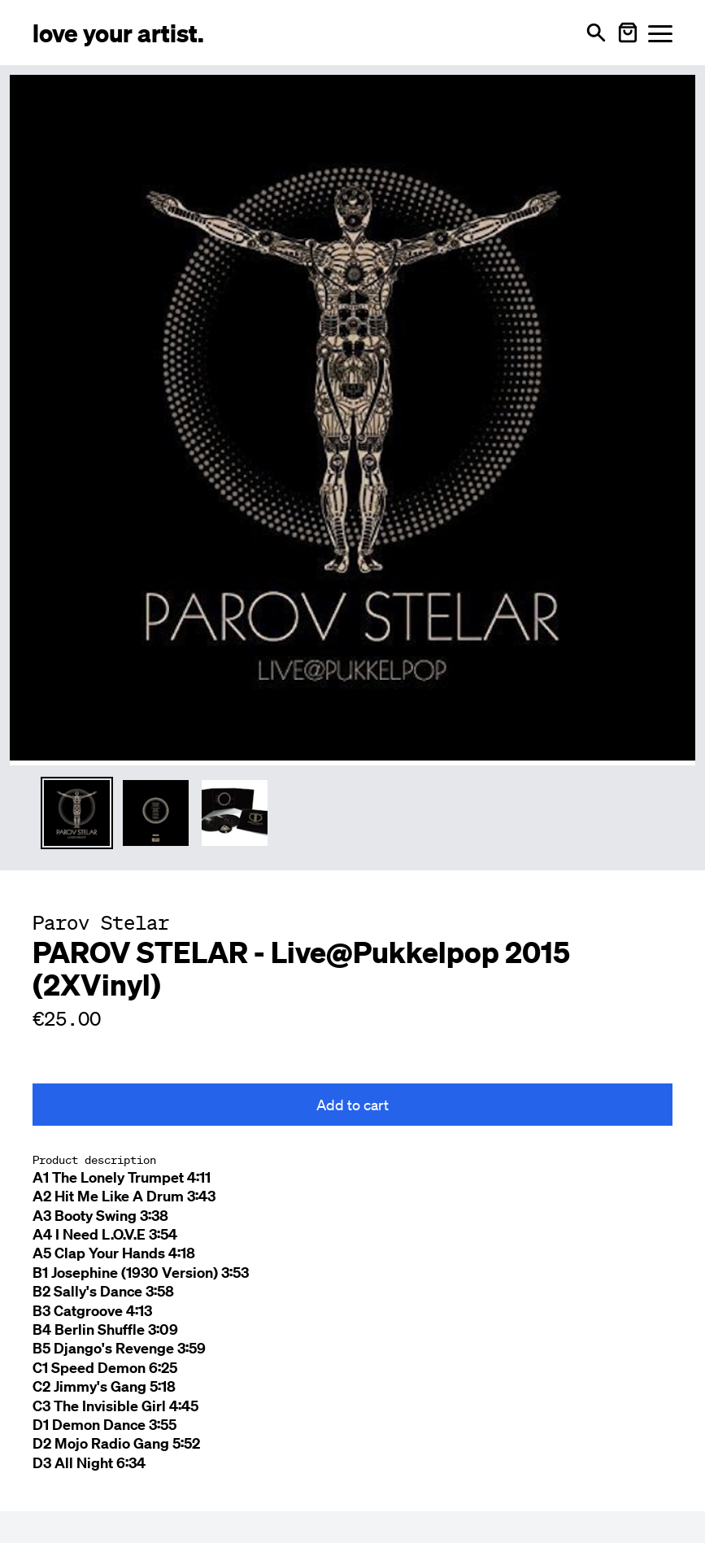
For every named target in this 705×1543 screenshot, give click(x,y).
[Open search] (596, 32)
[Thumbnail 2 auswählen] (155, 813)
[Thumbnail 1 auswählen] (76, 813)
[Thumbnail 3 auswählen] (234, 813)
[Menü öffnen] (660, 33)
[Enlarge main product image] (352, 418)
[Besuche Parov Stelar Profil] (101, 922)
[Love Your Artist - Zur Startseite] (118, 32)
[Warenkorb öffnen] (627, 32)
